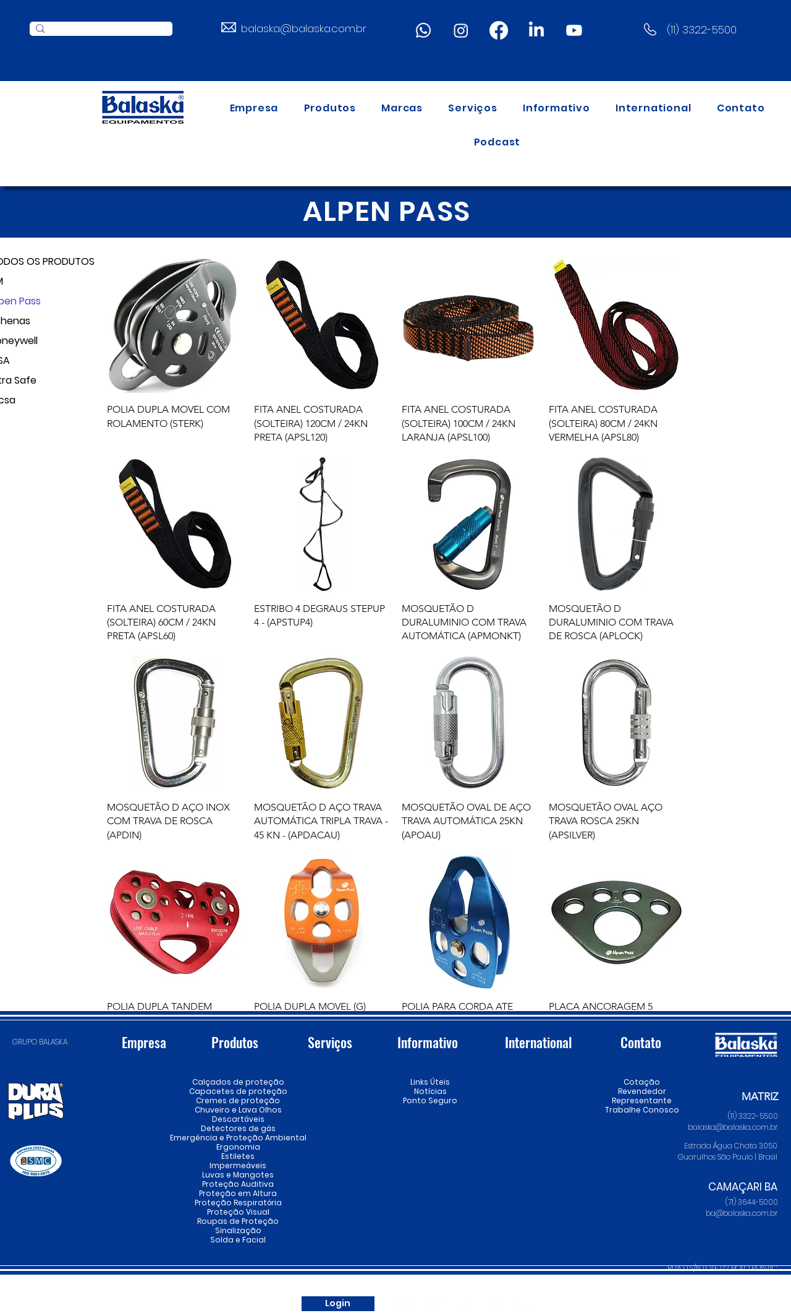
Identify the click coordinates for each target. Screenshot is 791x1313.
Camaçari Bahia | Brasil (733, 1279)
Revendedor (641, 1091)
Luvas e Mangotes (238, 1174)
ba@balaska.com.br (742, 1213)
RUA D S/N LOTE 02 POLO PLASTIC (722, 1268)
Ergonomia (238, 1147)
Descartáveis (238, 1119)
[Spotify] (496, 1304)
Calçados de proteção (238, 1082)
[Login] (338, 1304)
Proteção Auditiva (238, 1184)
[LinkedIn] (536, 30)
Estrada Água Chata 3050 (730, 1145)
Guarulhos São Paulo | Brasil (727, 1157)
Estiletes (238, 1156)
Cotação (642, 1082)
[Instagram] (461, 30)
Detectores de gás (238, 1128)
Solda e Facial (238, 1239)
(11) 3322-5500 (702, 29)
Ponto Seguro (430, 1100)
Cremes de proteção (238, 1100)
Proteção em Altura (238, 1193)
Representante (641, 1100)
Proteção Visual (238, 1211)
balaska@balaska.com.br (303, 28)
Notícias (430, 1091)
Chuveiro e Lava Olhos (238, 1109)
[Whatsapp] (423, 30)
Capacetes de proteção (238, 1091)
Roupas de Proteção (238, 1221)
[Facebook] (498, 30)
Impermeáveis (237, 1165)
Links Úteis (430, 1082)
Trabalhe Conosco (641, 1109)
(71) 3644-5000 (751, 1202)
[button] (330, 108)
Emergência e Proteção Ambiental (238, 1137)
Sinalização (238, 1230)
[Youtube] (574, 30)
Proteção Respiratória (238, 1202)
